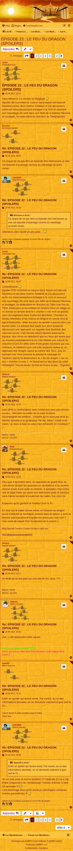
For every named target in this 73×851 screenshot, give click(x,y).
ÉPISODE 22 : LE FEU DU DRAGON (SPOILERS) (33, 41)
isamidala (16, 177)
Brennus (6, 126)
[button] (26, 56)
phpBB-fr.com (41, 845)
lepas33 (5, 663)
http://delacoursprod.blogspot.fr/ (17, 534)
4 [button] (45, 56)
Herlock (5, 374)
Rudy (12, 447)
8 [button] (56, 56)
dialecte (14, 602)
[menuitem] (6, 25)
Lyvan (5, 62)
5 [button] (49, 56)
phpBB (28, 841)
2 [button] (36, 56)
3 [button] (41, 56)
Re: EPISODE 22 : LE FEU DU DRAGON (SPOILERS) (29, 150)
